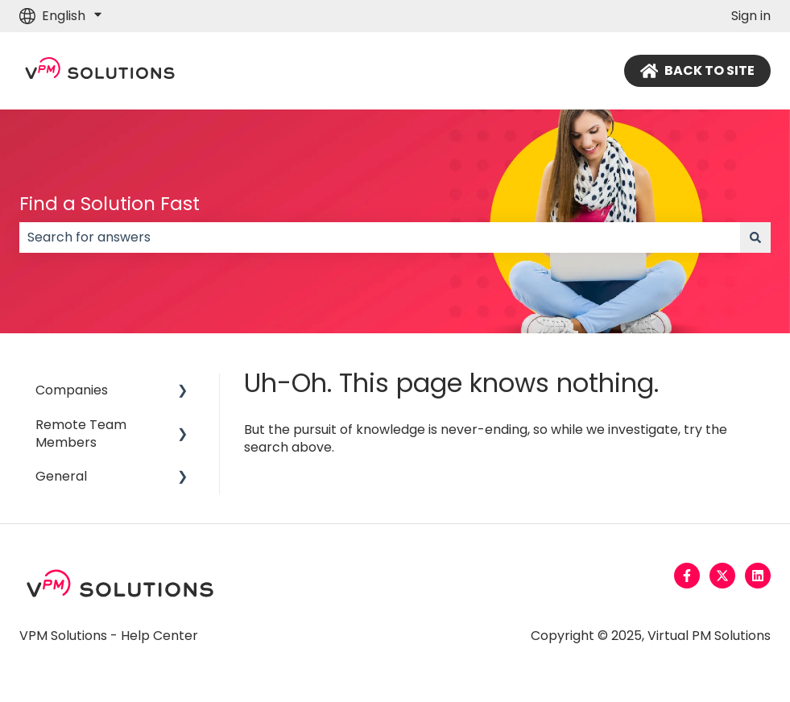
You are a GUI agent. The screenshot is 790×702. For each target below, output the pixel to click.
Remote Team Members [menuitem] (80, 433)
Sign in (751, 16)
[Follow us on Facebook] (687, 575)
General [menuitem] (61, 476)
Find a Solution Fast (109, 204)
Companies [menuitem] (71, 390)
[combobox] (379, 237)
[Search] (755, 237)
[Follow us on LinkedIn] (758, 575)
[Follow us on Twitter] (722, 575)
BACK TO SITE (697, 70)
